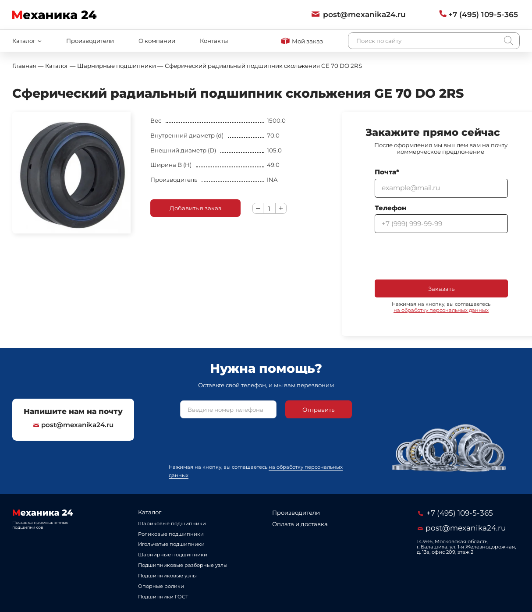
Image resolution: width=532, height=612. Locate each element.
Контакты (214, 40)
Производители (90, 40)
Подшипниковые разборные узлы (182, 565)
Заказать (441, 288)
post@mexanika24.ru (73, 425)
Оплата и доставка (300, 523)
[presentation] (441, 256)
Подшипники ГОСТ (163, 597)
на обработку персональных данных (441, 310)
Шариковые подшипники (172, 523)
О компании (156, 40)
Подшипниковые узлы (167, 576)
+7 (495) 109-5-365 (455, 512)
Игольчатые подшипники (171, 544)
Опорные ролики (161, 586)
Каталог (149, 512)
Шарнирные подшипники (172, 555)
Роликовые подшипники (171, 534)
